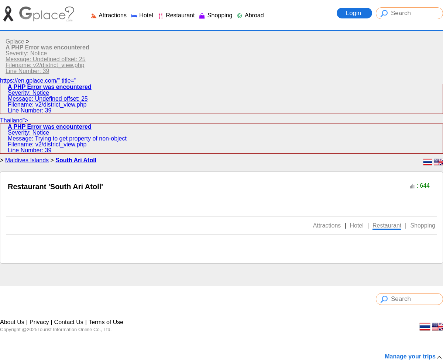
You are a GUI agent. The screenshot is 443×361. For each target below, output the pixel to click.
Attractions (108, 15)
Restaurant (176, 15)
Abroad (250, 15)
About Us (12, 322)
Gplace (15, 41)
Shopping (215, 15)
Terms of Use (106, 322)
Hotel (141, 15)
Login (354, 13)
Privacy (39, 322)
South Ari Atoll (75, 160)
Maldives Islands (27, 160)
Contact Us (68, 322)
